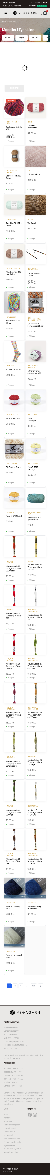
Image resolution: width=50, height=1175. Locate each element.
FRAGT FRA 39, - (9, 2)
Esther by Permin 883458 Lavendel (34, 372)
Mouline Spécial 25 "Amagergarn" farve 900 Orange (13, 568)
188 (33, 986)
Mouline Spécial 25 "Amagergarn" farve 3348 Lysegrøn (13, 763)
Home (4, 22)
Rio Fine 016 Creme (13, 467)
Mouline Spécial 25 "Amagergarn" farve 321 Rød (13, 666)
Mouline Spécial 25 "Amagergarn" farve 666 (13, 615)
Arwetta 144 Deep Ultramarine (34, 907)
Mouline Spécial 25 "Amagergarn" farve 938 (13, 861)
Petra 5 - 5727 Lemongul (32, 468)
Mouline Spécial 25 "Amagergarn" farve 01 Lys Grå (34, 812)
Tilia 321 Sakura (33, 174)
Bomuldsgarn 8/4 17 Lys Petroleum (35, 518)
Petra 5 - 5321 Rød (13, 418)
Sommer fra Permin (13, 369)
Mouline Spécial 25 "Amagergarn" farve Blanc (34, 617)
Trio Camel (31, 223)
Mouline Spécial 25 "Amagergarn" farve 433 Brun (34, 861)
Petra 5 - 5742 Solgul (14, 516)
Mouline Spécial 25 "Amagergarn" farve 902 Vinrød (13, 715)
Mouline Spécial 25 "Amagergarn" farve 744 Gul (34, 567)
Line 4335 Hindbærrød (32, 126)
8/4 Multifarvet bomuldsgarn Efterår (35, 325)
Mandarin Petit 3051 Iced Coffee (14, 273)
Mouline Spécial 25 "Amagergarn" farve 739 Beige (34, 762)
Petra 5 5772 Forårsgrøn (32, 419)
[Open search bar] (40, 13)
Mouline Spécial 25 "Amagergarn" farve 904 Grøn (13, 812)
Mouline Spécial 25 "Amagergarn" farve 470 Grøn (34, 666)
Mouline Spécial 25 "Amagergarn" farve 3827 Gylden (34, 715)
